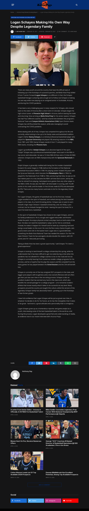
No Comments (62, 31)
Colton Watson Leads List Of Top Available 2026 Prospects (23, 474)
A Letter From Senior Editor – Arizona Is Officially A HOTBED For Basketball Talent (27, 411)
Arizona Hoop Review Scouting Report (23, 17)
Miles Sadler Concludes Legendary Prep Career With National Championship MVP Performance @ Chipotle (61, 412)
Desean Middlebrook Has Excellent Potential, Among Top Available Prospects (62, 474)
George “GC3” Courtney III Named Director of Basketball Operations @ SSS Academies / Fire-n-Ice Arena (62, 443)
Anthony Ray (20, 31)
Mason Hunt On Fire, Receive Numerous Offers (26, 442)
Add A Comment (44, 485)
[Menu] (13, 5)
